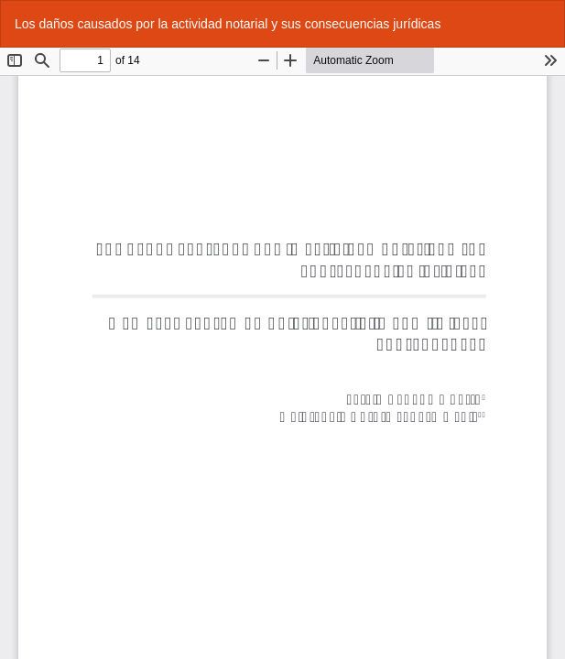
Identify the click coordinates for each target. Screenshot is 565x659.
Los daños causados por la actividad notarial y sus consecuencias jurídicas (227, 23)
